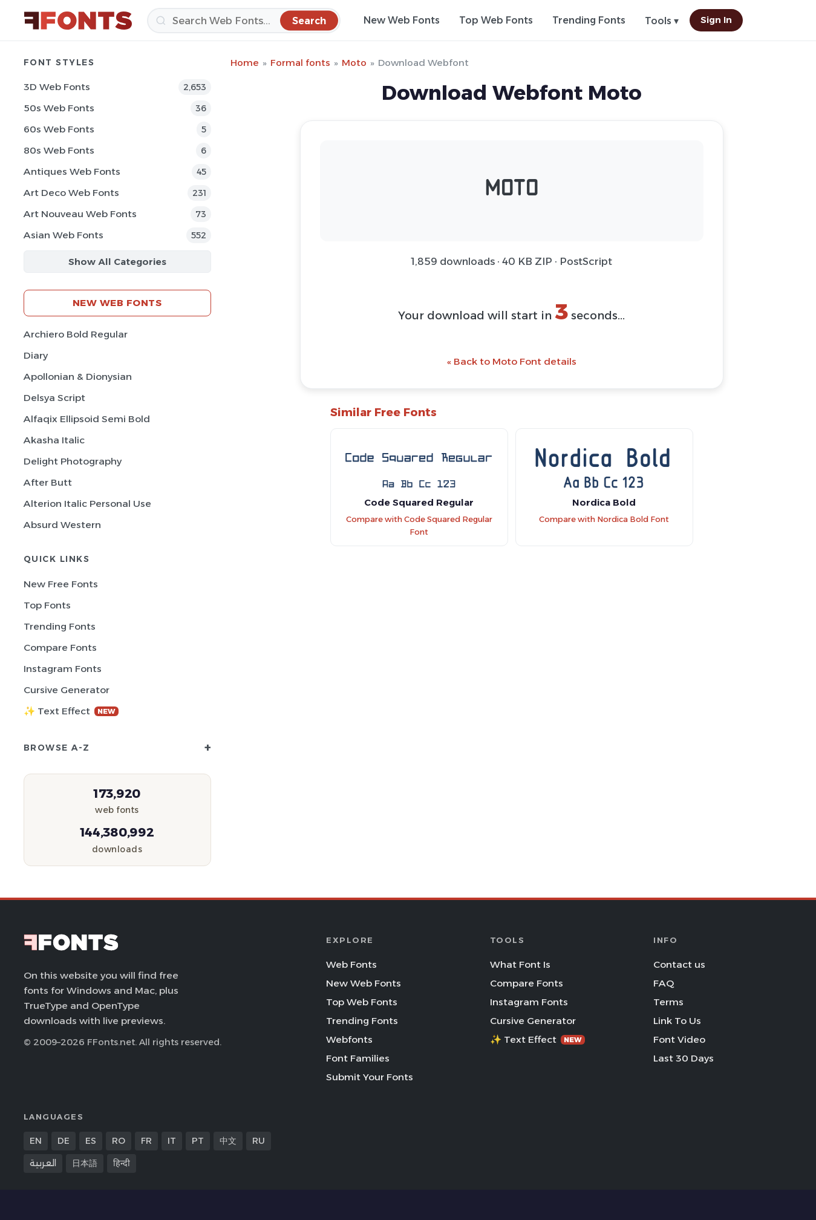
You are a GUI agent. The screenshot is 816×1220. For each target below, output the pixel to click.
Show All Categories (117, 261)
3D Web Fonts (57, 87)
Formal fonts (300, 62)
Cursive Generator (66, 690)
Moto (354, 62)
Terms (668, 1002)
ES (90, 1140)
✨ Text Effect (71, 711)
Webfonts (349, 1039)
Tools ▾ (662, 21)
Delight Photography (73, 461)
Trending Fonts (588, 20)
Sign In (716, 20)
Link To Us (677, 1020)
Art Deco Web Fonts (71, 192)
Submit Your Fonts (369, 1077)
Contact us (679, 964)
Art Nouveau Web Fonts (80, 214)
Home (244, 62)
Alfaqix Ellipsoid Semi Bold (87, 419)
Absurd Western (62, 524)
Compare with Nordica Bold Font (604, 519)
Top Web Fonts (496, 20)
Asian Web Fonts (63, 235)
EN (36, 1140)
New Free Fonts (61, 584)
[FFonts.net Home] (78, 20)
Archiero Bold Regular (76, 334)
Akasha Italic (54, 440)
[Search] (244, 20)
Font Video (679, 1039)
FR (146, 1140)
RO (118, 1140)
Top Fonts (47, 605)
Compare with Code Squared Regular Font (419, 526)
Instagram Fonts (63, 668)
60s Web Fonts (59, 129)
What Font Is (520, 964)
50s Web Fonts (59, 108)
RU (258, 1140)
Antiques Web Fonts (72, 171)
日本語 (84, 1163)
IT (172, 1140)
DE (63, 1140)
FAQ (663, 983)
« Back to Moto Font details (511, 361)
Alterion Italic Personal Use (87, 503)
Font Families (358, 1058)
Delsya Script (54, 397)
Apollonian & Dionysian (78, 376)
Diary (36, 355)
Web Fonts (351, 964)
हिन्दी (121, 1163)
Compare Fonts (60, 647)
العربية (43, 1163)
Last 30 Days (683, 1058)
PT (198, 1140)
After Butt (48, 482)
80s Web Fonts (59, 150)
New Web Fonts (402, 20)
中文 (228, 1140)
